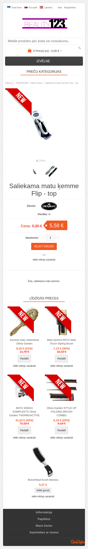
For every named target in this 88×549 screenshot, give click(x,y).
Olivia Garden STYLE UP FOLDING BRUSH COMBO (61, 411)
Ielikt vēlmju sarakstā (44, 259)
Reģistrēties (70, 7)
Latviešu (46, 7)
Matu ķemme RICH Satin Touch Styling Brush (61, 341)
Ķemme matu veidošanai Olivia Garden (24, 341)
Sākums (9, 83)
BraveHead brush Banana (43, 479)
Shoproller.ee (78, 542)
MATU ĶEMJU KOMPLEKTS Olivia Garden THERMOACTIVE (24, 411)
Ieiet (60, 7)
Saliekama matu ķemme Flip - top (61, 83)
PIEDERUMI (22, 83)
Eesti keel (14, 7)
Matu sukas (36, 83)
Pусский (30, 7)
